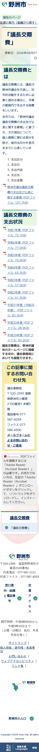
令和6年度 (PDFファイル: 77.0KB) (20, 245)
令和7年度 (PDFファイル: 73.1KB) (20, 232)
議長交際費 (20, 517)
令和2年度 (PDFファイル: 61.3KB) (20, 295)
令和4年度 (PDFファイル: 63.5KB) (20, 270)
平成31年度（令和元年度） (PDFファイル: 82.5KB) (20, 310)
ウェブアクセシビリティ (17, 661)
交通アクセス (29, 598)
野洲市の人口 (17, 718)
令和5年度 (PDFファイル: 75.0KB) (20, 257)
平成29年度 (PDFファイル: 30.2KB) (20, 337)
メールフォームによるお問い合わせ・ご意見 (18, 440)
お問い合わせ (18, 656)
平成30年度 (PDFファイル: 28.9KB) (20, 325)
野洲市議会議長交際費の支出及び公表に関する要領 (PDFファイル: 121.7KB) (21, 195)
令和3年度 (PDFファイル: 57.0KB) (20, 282)
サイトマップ (18, 643)
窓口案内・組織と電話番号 (9, 593)
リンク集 (18, 665)
